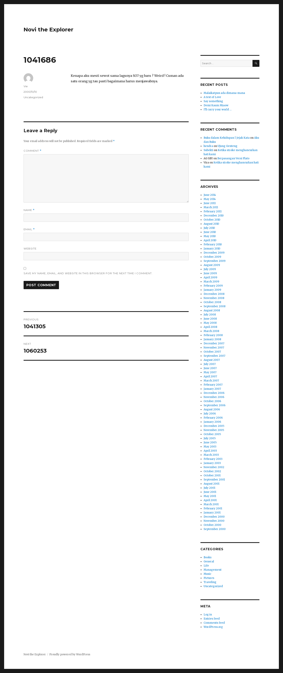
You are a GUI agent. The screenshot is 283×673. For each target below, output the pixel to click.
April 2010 (210, 240)
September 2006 (214, 405)
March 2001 (211, 504)
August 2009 (212, 265)
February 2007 (213, 384)
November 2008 (214, 298)
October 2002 (212, 471)
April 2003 (210, 450)
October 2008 (212, 302)
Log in (208, 614)
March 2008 (211, 331)
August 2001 (211, 483)
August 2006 (212, 409)
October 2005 (212, 434)
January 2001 (212, 512)
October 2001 (212, 475)
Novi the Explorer (48, 29)
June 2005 (210, 442)
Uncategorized (33, 97)
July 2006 (210, 413)
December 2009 (214, 252)
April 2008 (210, 327)
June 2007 (210, 368)
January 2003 (212, 463)
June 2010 (210, 232)
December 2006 (214, 393)
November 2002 (214, 467)
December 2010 (214, 215)
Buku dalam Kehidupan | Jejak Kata (227, 137)
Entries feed (212, 618)
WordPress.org (213, 627)
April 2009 (210, 277)
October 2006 (212, 401)
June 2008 (210, 318)
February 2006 (213, 417)
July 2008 (210, 314)
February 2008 (213, 335)
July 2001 (209, 488)
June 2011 (210, 203)
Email (29, 229)
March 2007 (211, 380)
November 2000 (214, 521)
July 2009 (210, 269)
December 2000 (214, 516)
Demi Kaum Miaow (216, 105)
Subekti (208, 150)
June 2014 (210, 195)
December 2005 (214, 426)
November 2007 (214, 347)
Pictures (209, 578)
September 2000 (215, 529)
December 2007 (214, 343)
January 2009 (212, 290)
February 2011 (212, 211)
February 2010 (213, 244)
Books (207, 557)
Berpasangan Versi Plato (233, 158)
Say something (213, 101)
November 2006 (214, 397)
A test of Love (212, 97)
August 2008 (212, 310)
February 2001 (213, 508)
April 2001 (210, 500)
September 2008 (214, 306)
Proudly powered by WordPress (69, 654)
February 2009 (213, 285)
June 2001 (210, 492)
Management (212, 569)
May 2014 (210, 199)
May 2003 (210, 446)
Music (207, 574)
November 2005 (214, 430)
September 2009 (214, 261)
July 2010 (209, 228)
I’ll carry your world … (218, 109)
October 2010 (212, 219)
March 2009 (211, 281)
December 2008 (214, 294)
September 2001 (214, 479)
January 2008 (212, 339)
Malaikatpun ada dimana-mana (224, 93)
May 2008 (210, 323)
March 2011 (211, 207)
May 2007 (210, 372)
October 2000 (212, 525)
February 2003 (213, 459)
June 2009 (210, 273)
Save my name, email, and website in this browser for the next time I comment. (88, 273)
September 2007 (214, 356)
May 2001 (210, 496)
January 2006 (212, 422)
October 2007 (212, 351)
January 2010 (212, 248)
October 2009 (212, 257)
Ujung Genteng (227, 146)
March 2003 (211, 455)
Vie (26, 86)
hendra (208, 146)
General (209, 561)
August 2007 (212, 360)
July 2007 (210, 364)
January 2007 (212, 389)
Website (30, 248)
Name (29, 210)
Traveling (210, 582)
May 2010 (210, 236)
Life (206, 565)
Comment (32, 150)
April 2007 (210, 376)
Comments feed (214, 622)
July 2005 (210, 438)
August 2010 (211, 224)
